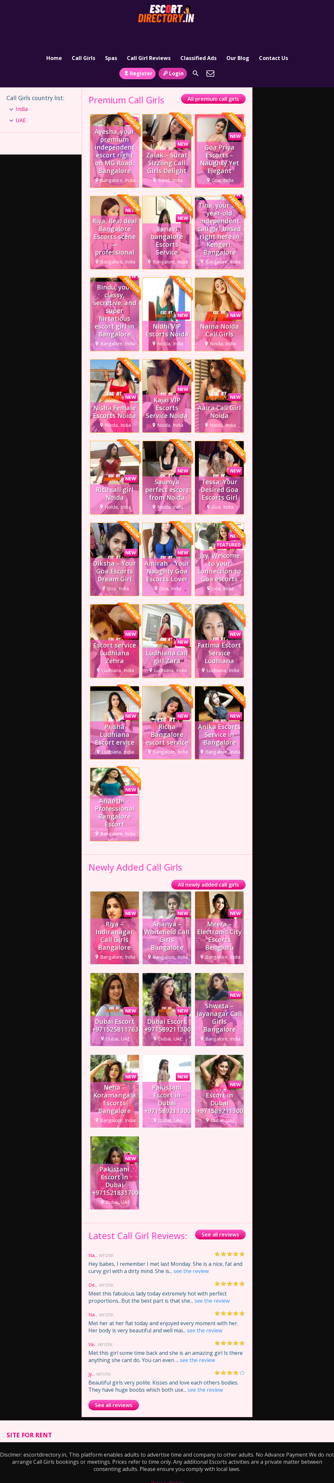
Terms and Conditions (167, 1470)
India (22, 89)
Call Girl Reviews (149, 34)
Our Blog (237, 34)
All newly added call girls (208, 864)
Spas (111, 34)
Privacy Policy (167, 1463)
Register (137, 53)
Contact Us (273, 34)
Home (54, 34)
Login (173, 53)
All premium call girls (213, 78)
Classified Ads (198, 34)
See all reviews (220, 1214)
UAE (21, 100)
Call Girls (83, 34)
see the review (191, 1251)
